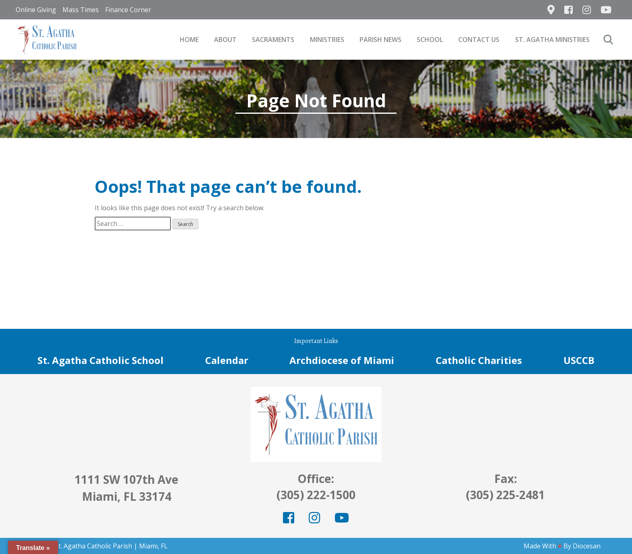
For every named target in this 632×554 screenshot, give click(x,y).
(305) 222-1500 (316, 494)
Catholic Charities (479, 360)
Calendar (226, 360)
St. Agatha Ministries (552, 39)
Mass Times (80, 9)
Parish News (380, 39)
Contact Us (478, 39)
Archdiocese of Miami (341, 360)
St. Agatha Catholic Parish (93, 545)
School (430, 39)
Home (189, 39)
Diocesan (587, 545)
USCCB (579, 360)
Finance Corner (128, 9)
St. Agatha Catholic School (100, 360)
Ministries (327, 39)
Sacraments (273, 39)
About (225, 39)
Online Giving (36, 9)
